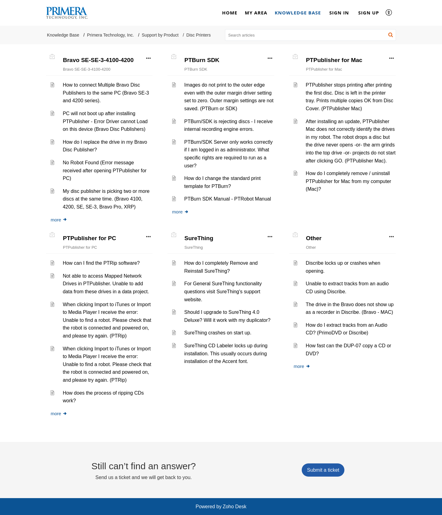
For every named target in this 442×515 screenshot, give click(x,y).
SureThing (198, 238)
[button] (389, 13)
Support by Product (160, 35)
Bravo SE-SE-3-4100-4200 (98, 60)
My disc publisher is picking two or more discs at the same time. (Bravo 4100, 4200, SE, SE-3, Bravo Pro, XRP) (106, 199)
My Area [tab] (256, 13)
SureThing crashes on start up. (217, 332)
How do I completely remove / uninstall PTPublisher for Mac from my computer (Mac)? (348, 181)
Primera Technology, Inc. (110, 35)
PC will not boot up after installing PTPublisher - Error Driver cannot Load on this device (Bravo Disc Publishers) (105, 121)
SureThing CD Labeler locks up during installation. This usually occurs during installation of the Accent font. (225, 353)
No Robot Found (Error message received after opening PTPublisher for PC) (104, 170)
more (59, 219)
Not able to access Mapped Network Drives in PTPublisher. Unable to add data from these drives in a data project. (106, 283)
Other (314, 238)
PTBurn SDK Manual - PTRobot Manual (227, 198)
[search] (310, 35)
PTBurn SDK (201, 60)
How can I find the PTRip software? (101, 263)
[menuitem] (339, 13)
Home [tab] (230, 13)
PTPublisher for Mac (334, 60)
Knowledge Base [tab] (298, 13)
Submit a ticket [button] (323, 470)
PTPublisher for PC (89, 238)
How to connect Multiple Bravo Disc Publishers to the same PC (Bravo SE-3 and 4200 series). (106, 92)
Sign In (339, 13)
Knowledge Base (63, 35)
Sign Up (368, 13)
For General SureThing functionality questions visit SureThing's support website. (223, 291)
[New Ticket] (323, 470)
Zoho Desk (234, 506)
